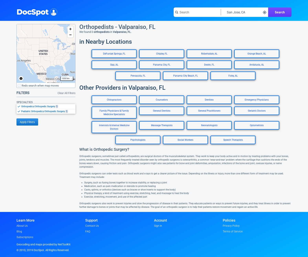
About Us (22, 225)
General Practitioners (209, 110)
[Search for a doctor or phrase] (197, 12)
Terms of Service (233, 231)
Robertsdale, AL (209, 53)
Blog (19, 231)
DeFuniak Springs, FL (114, 53)
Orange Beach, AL (257, 53)
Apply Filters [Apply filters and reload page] (27, 122)
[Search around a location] (244, 12)
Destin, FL (209, 64)
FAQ (87, 231)
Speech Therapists (233, 140)
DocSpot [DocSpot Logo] (36, 12)
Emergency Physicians (257, 99)
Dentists (209, 99)
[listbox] (45, 109)
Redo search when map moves (38, 85)
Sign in (158, 225)
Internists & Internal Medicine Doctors (114, 127)
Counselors (162, 99)
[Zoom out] (70, 35)
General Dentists (161, 110)
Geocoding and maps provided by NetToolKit (43, 244)
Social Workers (185, 140)
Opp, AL (114, 64)
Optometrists (257, 125)
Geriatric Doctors (257, 110)
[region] (46, 53)
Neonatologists (209, 125)
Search (280, 12)
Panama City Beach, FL (185, 75)
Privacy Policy (231, 225)
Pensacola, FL (138, 75)
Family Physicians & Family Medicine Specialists (114, 112)
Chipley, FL (161, 53)
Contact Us (92, 225)
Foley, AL (233, 75)
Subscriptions (24, 237)
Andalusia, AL (256, 64)
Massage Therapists (161, 125)
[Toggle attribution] (21, 78)
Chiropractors (114, 99)
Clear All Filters (66, 93)
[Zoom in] (70, 29)
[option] (48, 106)
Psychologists (137, 140)
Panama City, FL (161, 64)
